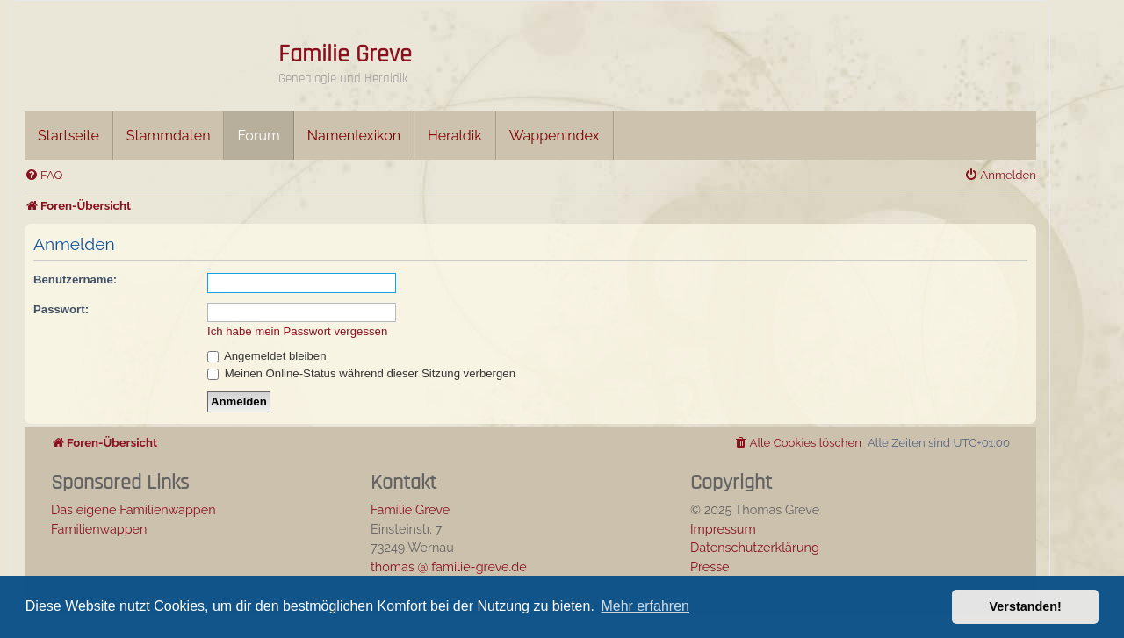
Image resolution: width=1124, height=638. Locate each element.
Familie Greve (345, 54)
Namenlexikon (353, 135)
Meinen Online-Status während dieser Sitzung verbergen (361, 373)
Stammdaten (168, 135)
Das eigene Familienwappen (133, 509)
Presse (710, 566)
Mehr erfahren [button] (645, 606)
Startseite (68, 135)
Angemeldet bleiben (267, 355)
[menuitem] (43, 175)
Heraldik (455, 135)
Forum (258, 135)
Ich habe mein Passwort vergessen (297, 331)
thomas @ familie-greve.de (449, 566)
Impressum (723, 528)
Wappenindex (554, 135)
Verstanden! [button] (1026, 606)
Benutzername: (75, 279)
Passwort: (61, 309)
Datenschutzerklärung (754, 547)
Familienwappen (99, 528)
